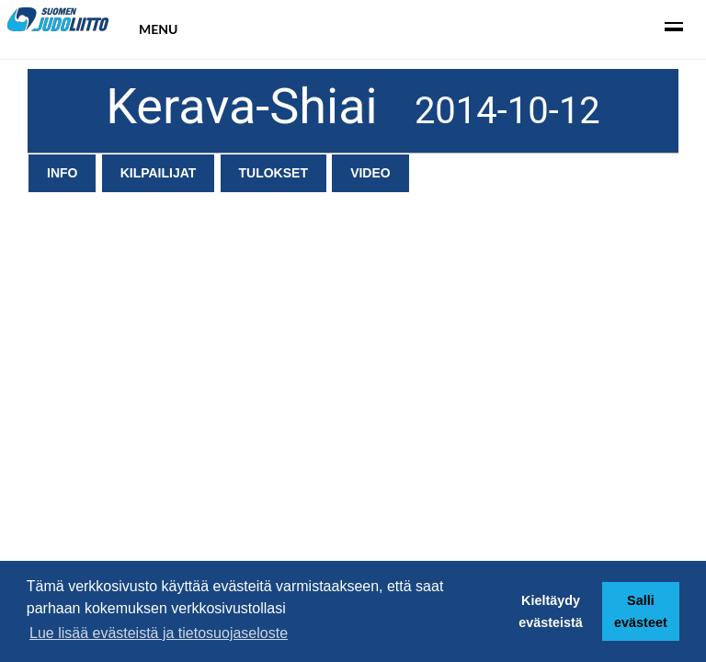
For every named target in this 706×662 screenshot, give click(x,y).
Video (370, 173)
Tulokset (273, 173)
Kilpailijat (158, 173)
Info (62, 173)
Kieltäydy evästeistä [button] (550, 611)
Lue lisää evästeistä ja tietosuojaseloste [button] (158, 633)
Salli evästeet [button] (640, 611)
